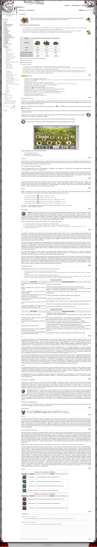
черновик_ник (8, 70)
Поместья (23, 14)
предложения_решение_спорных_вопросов (14, 61)
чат (6, 69)
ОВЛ (33, 27)
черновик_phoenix (9, 81)
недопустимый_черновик (11, 56)
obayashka (8, 90)
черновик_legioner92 (10, 77)
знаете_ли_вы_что (9, 52)
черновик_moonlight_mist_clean (12, 79)
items (7, 89)
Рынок (23, 188)
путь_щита (8, 63)
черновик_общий (9, 73)
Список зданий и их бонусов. (29, 430)
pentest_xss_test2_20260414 (10, 102)
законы (7, 51)
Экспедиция (24, 209)
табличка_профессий (8, 98)
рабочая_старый (9, 65)
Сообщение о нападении (28, 379)
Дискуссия (25, 513)
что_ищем (6, 99)
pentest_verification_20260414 (10, 100)
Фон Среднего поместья (27, 62)
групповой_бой (9, 50)
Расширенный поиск (12, 107)
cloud (7, 85)
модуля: (26, 75)
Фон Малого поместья (26, 64)
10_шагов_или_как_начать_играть (12, 83)
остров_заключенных (10, 58)
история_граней (9, 55)
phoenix (7, 91)
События (23, 158)
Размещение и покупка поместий (30, 25)
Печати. (23, 416)
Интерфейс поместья (27, 98)
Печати (23, 469)
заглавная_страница (8, 95)
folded (7, 86)
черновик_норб (9, 72)
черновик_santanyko (10, 82)
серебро (74, 67)
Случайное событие (26, 266)
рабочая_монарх (9, 64)
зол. (39, 49)
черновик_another (9, 76)
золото (42, 67)
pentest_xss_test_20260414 (9, 103)
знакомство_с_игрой (10, 54)
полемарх (7, 60)
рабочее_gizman (9, 67)
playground (8, 92)
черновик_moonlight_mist (11, 78)
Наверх (89, 538)
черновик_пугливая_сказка (11, 74)
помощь (5, 96)
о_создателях (8, 59)
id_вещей (7, 87)
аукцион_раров (9, 49)
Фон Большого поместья (27, 60)
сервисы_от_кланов (10, 68)
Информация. (25, 408)
